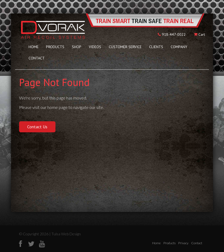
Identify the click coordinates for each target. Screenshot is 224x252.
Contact (37, 58)
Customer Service (125, 46)
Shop (76, 46)
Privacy (183, 243)
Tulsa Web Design (66, 234)
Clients (156, 46)
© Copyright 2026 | (35, 234)
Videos (95, 46)
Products (55, 46)
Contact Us (37, 126)
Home (33, 46)
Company (179, 46)
